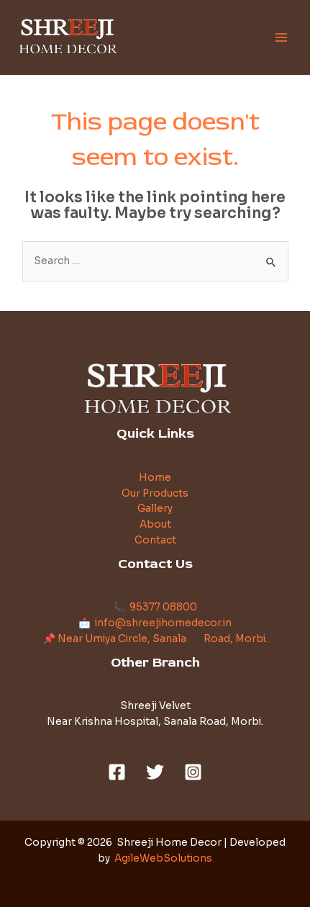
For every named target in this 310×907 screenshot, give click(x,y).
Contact (155, 540)
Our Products (155, 493)
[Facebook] (117, 772)
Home (155, 477)
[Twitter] (155, 772)
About (155, 524)
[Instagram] (193, 772)
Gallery (155, 508)
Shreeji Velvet (155, 706)
